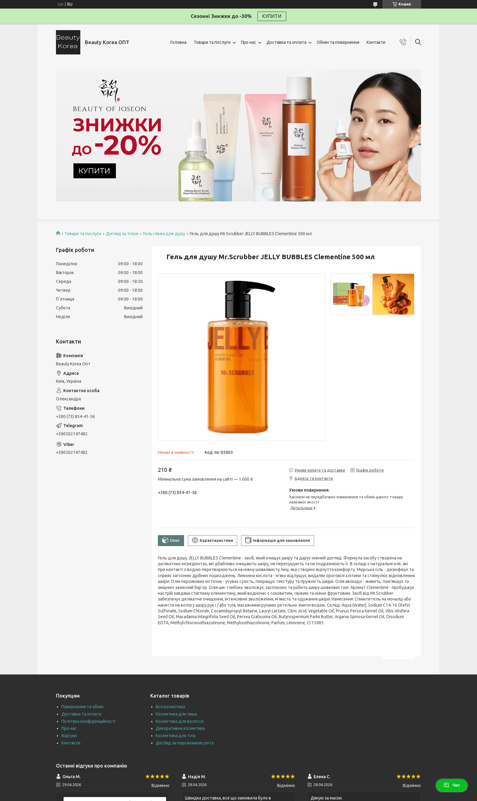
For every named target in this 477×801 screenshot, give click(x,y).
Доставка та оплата (286, 42)
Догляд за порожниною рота (185, 742)
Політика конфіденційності (88, 721)
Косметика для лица (176, 714)
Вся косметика (170, 706)
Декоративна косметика (180, 728)
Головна (178, 42)
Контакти (376, 42)
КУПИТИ (271, 16)
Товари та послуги (212, 42)
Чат (452, 785)
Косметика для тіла (175, 735)
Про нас (248, 42)
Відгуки (69, 735)
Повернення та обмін (82, 706)
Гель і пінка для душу (164, 233)
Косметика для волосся (180, 721)
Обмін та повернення (338, 42)
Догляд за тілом (122, 233)
